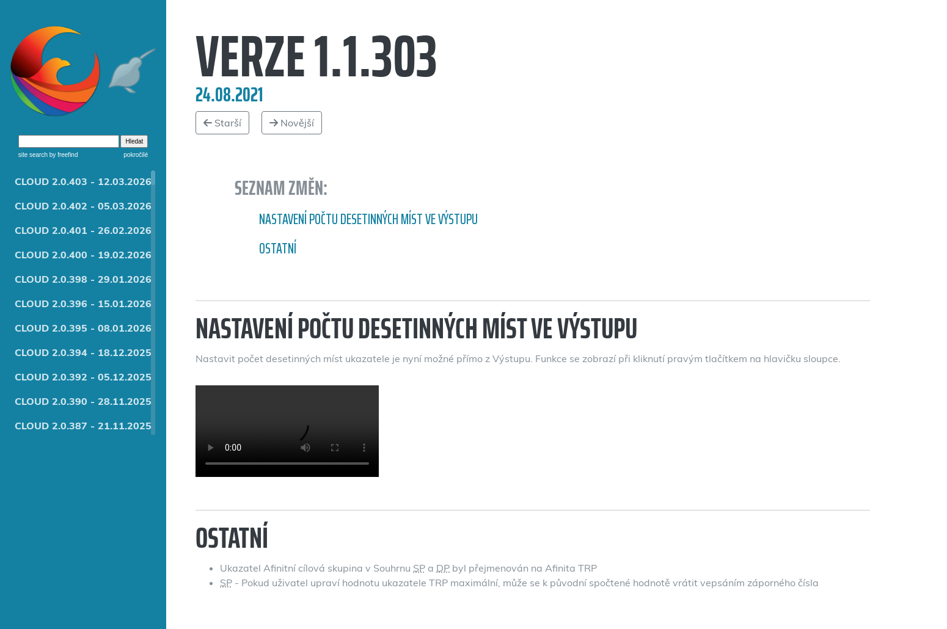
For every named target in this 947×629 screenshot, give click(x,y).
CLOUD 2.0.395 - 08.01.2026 (83, 328)
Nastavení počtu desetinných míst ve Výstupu (368, 219)
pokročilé (135, 154)
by (63, 154)
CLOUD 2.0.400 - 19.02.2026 (83, 255)
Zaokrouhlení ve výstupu (287, 431)
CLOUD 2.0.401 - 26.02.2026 (83, 230)
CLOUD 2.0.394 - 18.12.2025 (83, 352)
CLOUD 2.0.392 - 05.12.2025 (83, 377)
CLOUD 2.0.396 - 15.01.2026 (83, 303)
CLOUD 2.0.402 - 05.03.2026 (83, 206)
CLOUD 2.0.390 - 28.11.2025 (83, 401)
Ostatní (277, 248)
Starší (222, 123)
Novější (291, 123)
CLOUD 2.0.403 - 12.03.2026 (83, 181)
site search (33, 154)
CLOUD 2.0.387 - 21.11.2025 (83, 426)
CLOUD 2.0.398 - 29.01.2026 (83, 279)
